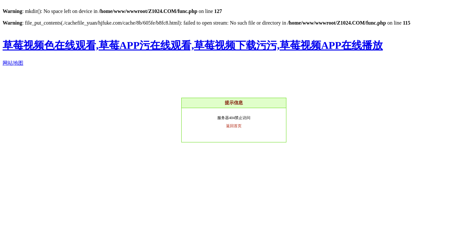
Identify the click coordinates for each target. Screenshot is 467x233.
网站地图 (13, 63)
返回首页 (234, 126)
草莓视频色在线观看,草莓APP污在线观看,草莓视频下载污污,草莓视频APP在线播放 (193, 45)
